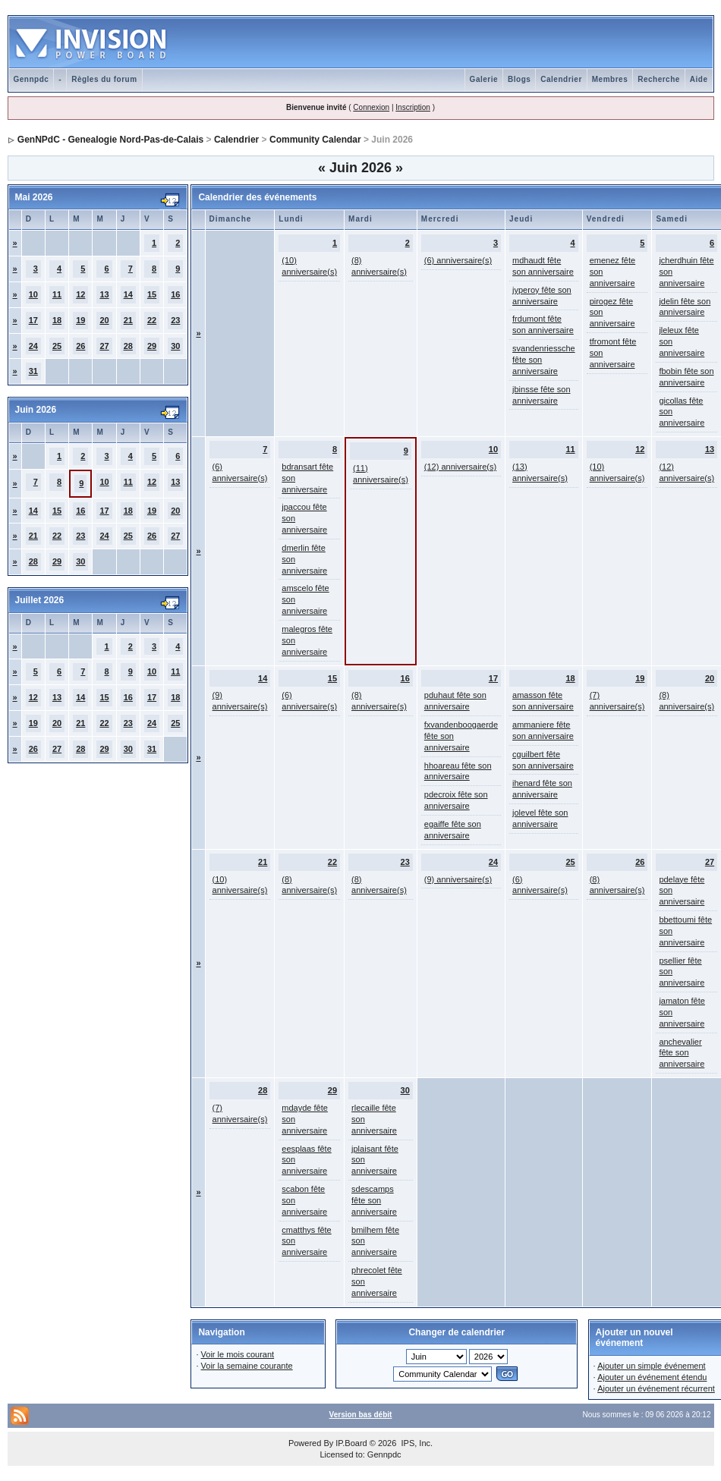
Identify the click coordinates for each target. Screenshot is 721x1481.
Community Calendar (315, 139)
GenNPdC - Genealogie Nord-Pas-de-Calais (110, 139)
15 (151, 294)
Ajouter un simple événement (651, 1365)
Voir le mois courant (238, 1354)
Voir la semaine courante (247, 1365)
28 (128, 346)
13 (104, 294)
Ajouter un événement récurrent (656, 1388)
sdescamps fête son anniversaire (374, 1200)
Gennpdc (31, 79)
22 (151, 320)
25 (56, 346)
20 (104, 320)
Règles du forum (104, 79)
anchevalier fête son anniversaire (681, 1053)
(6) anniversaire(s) (458, 260)
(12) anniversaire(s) (460, 466)
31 (33, 371)
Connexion (371, 107)
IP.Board (351, 1443)
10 (33, 294)
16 (175, 294)
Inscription (412, 107)
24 (33, 346)
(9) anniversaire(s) (458, 879)
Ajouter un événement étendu (652, 1377)
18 (56, 320)
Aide (699, 79)
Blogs (519, 79)
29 (151, 346)
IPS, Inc (415, 1443)
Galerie (484, 79)
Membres (610, 79)
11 (56, 294)
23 (175, 320)
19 (80, 320)
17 (33, 320)
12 (80, 294)
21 (128, 320)
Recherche (659, 79)
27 (104, 346)
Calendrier (560, 79)
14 (128, 294)
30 (175, 346)
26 (80, 346)
